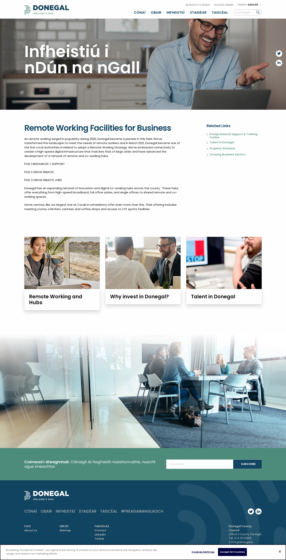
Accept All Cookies (232, 552)
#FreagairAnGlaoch (142, 511)
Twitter (99, 538)
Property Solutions (222, 148)
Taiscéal (220, 12)
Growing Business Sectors (228, 154)
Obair (156, 12)
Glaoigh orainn (223, 4)
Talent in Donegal (222, 142)
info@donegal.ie (242, 542)
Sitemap (65, 530)
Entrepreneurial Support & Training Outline (233, 135)
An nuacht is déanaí (198, 4)
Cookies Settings (203, 552)
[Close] (280, 551)
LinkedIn (100, 534)
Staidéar (198, 12)
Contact (100, 530)
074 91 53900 (243, 538)
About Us (30, 530)
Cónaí (139, 12)
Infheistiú (176, 12)
